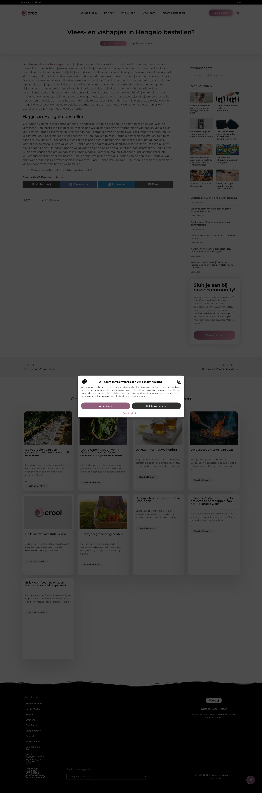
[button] (179, 382)
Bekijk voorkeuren (156, 406)
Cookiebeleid (129, 413)
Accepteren (105, 406)
